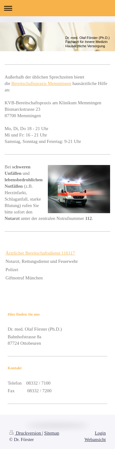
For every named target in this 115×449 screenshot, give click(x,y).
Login (100, 433)
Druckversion (25, 433)
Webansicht (95, 439)
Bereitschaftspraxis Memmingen (41, 83)
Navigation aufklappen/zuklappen (57, 8)
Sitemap (51, 433)
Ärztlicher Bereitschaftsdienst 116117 (40, 253)
